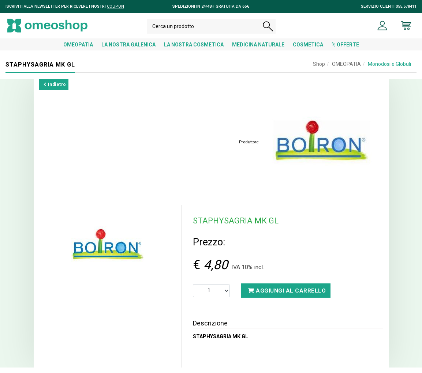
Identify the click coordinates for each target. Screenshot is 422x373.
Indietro (55, 90)
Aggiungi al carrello (287, 296)
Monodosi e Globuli (389, 69)
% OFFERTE (345, 50)
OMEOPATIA (78, 50)
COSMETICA (308, 50)
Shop (319, 69)
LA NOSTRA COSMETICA (194, 50)
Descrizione (210, 328)
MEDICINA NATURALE (258, 50)
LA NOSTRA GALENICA (128, 50)
